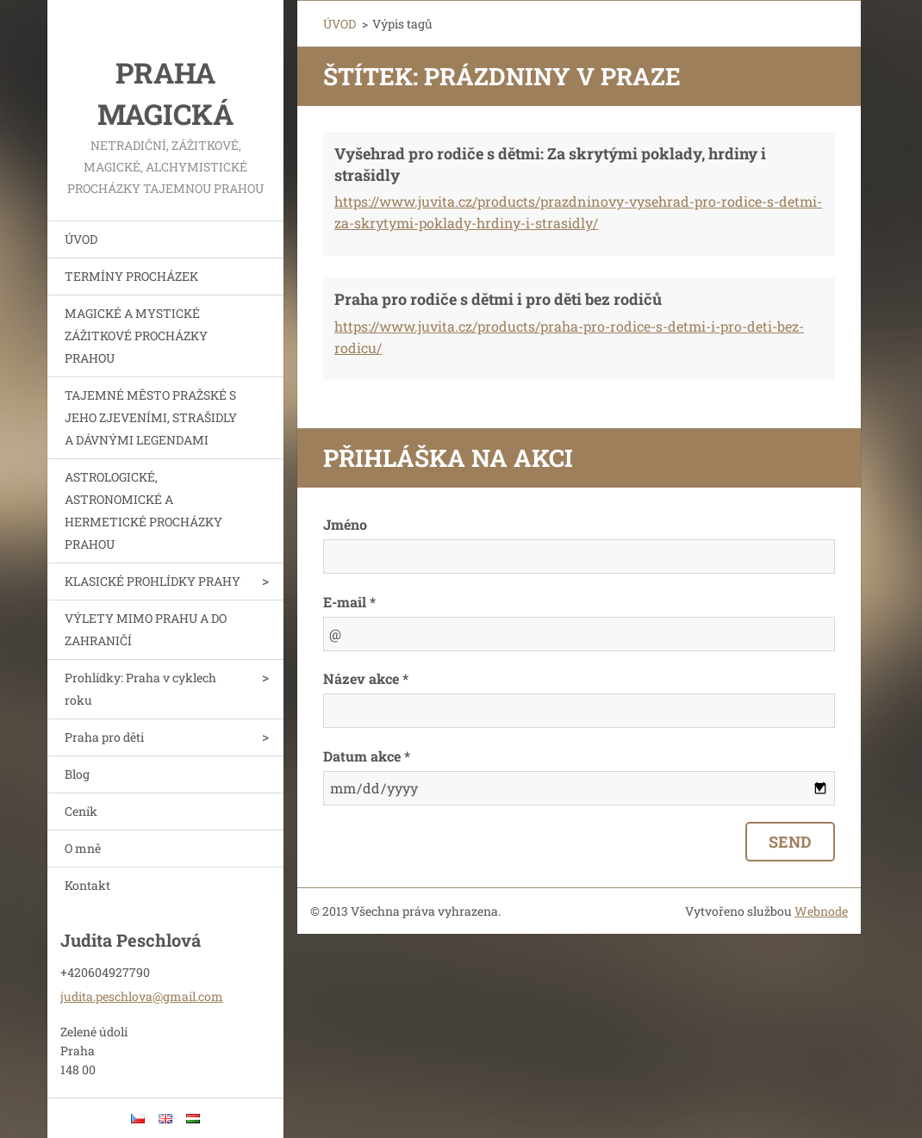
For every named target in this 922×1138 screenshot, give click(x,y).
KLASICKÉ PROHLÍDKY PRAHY (152, 581)
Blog (77, 774)
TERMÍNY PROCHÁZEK (131, 276)
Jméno (345, 524)
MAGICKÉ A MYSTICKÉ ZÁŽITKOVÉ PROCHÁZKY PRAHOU (136, 335)
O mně (83, 848)
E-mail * (349, 602)
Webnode (821, 911)
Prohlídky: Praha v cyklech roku (140, 688)
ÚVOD (81, 239)
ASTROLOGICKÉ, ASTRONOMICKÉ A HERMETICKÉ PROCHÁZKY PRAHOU (143, 510)
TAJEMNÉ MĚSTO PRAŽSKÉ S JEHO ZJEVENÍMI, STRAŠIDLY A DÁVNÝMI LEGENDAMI (151, 417)
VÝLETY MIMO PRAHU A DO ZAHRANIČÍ (146, 629)
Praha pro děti (104, 737)
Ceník (81, 811)
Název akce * (365, 678)
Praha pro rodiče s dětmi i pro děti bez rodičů (498, 299)
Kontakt (87, 885)
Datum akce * (366, 756)
